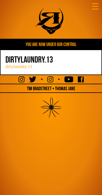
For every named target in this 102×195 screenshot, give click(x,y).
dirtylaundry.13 (18, 66)
